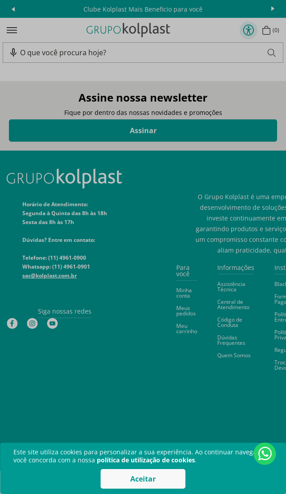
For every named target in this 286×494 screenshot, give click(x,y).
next (273, 9)
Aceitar (143, 479)
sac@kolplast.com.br (49, 275)
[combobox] (147, 52)
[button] (13, 52)
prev (13, 9)
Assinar (143, 130)
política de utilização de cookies (146, 460)
